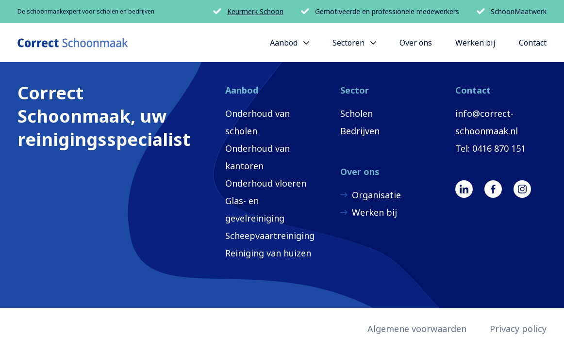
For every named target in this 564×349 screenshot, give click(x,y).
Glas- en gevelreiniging (254, 209)
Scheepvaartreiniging (270, 235)
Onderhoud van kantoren (257, 157)
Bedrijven (360, 131)
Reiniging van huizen (268, 253)
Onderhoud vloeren (265, 183)
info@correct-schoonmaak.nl (486, 122)
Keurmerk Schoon (248, 11)
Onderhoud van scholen (257, 122)
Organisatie (376, 195)
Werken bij (374, 212)
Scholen (356, 113)
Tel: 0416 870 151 (490, 148)
